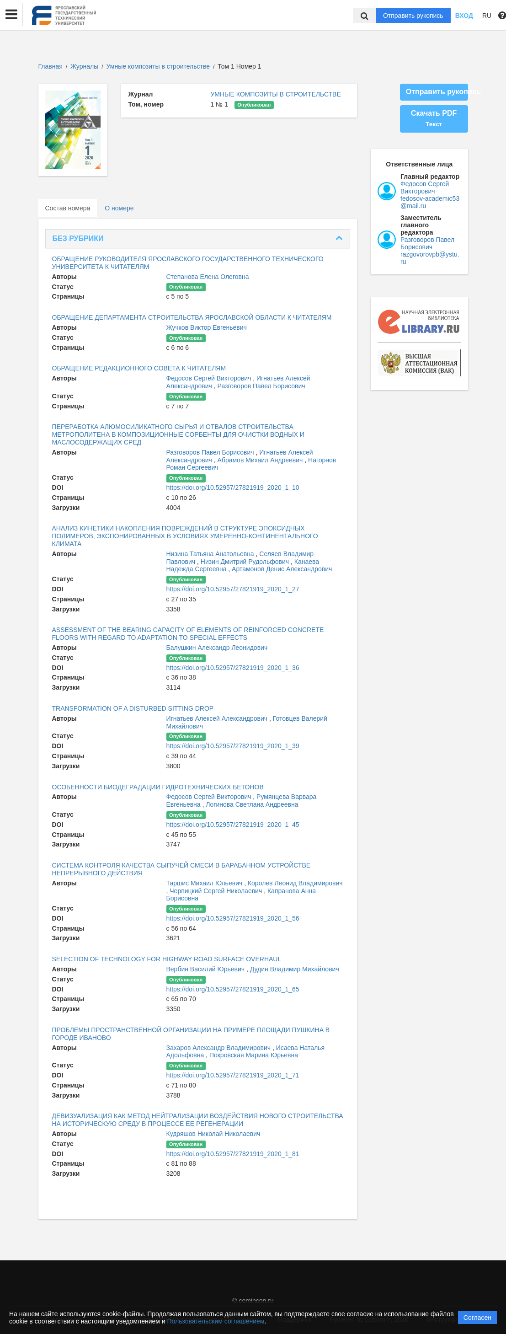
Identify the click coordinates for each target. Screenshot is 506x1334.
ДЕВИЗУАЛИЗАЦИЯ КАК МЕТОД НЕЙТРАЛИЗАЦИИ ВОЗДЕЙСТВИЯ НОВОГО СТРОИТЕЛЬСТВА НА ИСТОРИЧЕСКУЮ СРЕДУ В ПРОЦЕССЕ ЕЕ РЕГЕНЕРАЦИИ (197, 1119)
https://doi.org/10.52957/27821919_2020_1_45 (232, 824)
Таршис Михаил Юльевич (205, 883)
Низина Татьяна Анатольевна (211, 553)
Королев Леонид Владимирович (295, 883)
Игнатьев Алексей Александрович (218, 718)
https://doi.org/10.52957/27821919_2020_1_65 (232, 989)
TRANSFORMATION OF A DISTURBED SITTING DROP (133, 708)
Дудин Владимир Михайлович (294, 969)
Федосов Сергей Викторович (209, 378)
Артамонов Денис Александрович (282, 569)
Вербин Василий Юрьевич (206, 969)
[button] (11, 14)
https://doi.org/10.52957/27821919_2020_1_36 (232, 667)
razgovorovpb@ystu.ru (429, 258)
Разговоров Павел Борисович (261, 386)
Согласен (477, 1317)
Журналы (84, 66)
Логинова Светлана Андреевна (252, 804)
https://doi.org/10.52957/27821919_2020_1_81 (232, 1153)
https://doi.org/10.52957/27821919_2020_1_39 (232, 746)
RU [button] (486, 15)
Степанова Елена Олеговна (207, 276)
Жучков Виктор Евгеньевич (206, 327)
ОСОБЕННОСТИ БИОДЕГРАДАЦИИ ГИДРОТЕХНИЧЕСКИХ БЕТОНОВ (158, 787)
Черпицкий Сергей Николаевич (217, 891)
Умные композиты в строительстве (159, 66)
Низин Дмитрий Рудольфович (246, 561)
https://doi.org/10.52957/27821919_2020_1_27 (232, 589)
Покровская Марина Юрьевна (253, 1055)
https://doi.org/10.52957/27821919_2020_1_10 (232, 487)
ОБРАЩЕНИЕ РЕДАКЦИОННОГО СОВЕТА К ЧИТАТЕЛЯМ (139, 368)
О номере (119, 208)
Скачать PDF (434, 118)
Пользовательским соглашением (216, 1321)
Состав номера (68, 208)
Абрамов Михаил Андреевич (261, 460)
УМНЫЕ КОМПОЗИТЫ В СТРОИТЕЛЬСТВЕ (275, 94)
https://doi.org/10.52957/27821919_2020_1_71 (232, 1075)
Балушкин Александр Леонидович (217, 647)
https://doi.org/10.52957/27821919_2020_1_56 (232, 918)
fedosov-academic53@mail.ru (429, 202)
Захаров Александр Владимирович (219, 1047)
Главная (50, 66)
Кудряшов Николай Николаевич (213, 1133)
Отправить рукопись (413, 15)
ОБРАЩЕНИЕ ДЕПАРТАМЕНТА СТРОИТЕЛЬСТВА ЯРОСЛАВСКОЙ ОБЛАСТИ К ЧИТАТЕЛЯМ (192, 317)
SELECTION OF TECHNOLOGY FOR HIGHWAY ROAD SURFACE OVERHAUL (167, 959)
